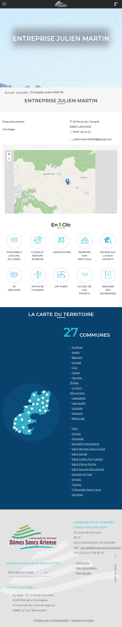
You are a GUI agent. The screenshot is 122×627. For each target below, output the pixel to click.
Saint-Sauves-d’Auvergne (88, 469)
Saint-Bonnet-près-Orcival (88, 449)
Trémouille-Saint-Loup (86, 489)
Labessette (79, 398)
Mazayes (77, 413)
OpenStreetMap (106, 212)
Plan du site (83, 573)
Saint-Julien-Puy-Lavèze (87, 459)
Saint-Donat (79, 454)
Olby (75, 428)
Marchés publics (86, 568)
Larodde (77, 408)
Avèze (76, 352)
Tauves (76, 484)
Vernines (77, 494)
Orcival (76, 433)
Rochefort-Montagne (85, 443)
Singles (76, 479)
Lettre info (82, 563)
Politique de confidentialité (51, 620)
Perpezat (78, 438)
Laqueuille (78, 403)
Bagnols (77, 357)
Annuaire (22, 92)
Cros (74, 367)
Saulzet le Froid (82, 474)
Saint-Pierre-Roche (84, 464)
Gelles (76, 372)
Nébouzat (78, 418)
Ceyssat (76, 362)
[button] (67, 182)
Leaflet (96, 212)
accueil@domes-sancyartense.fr (101, 547)
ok (46, 572)
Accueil (9, 92)
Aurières (77, 347)
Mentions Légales (82, 620)
